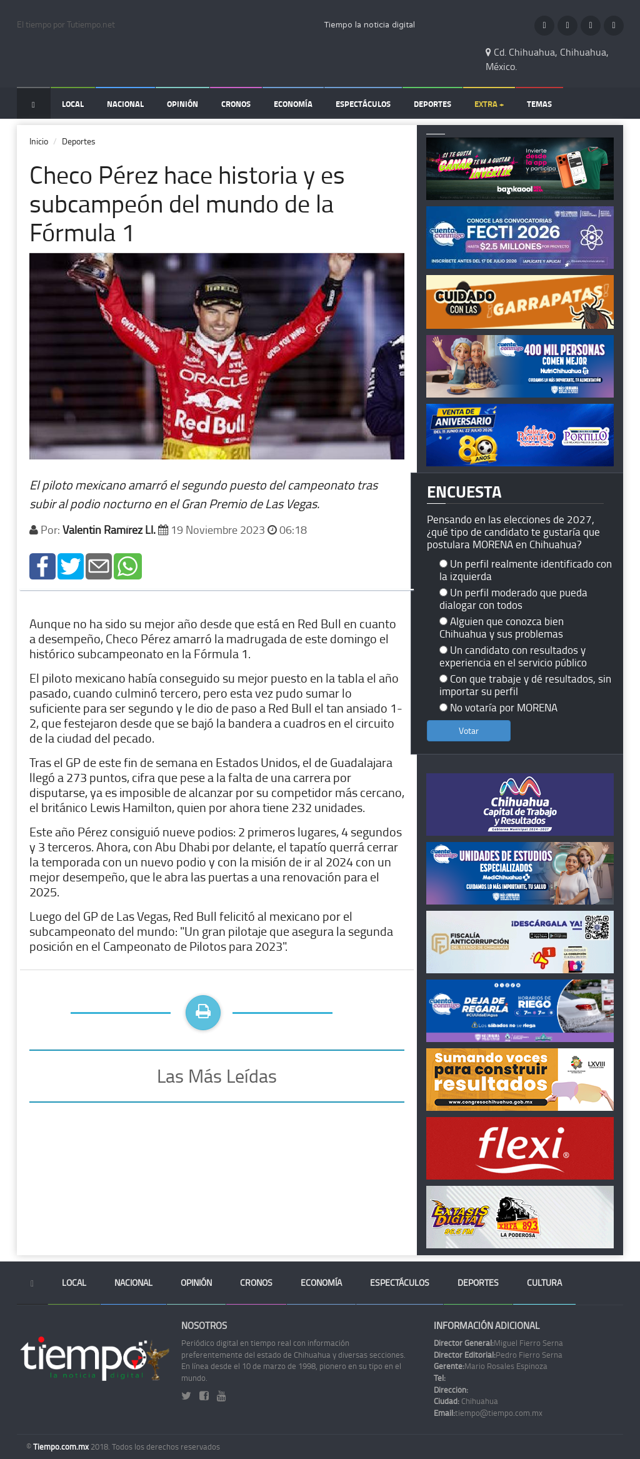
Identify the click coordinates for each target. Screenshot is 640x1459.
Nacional (125, 103)
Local (73, 103)
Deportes (432, 103)
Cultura (544, 1282)
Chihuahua (466, 1400)
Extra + (489, 103)
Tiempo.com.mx (62, 1446)
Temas (539, 103)
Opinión (182, 103)
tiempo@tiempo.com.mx (488, 1412)
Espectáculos (363, 103)
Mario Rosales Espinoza (491, 1365)
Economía (293, 103)
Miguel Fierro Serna (498, 1342)
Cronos (236, 103)
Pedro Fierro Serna (498, 1354)
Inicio (38, 141)
